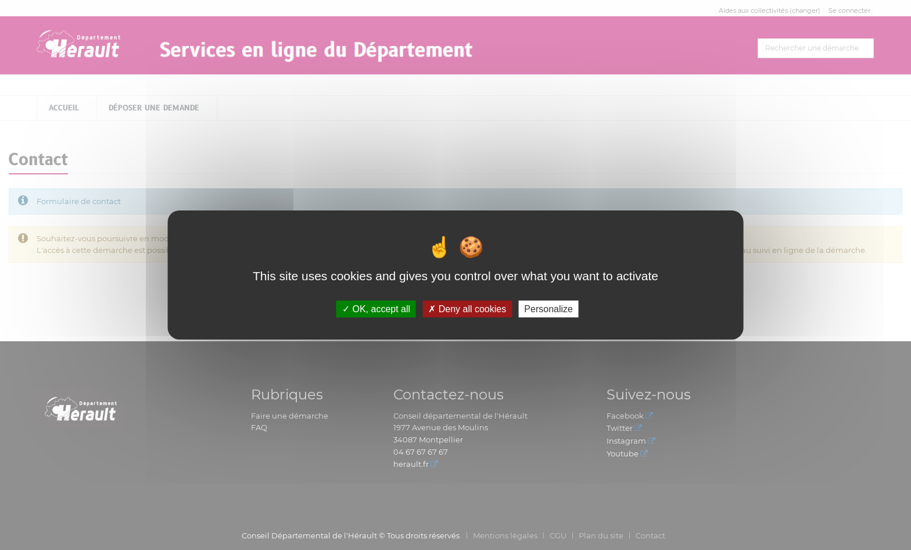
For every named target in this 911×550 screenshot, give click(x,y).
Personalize (548, 309)
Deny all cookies (467, 309)
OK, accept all (376, 309)
